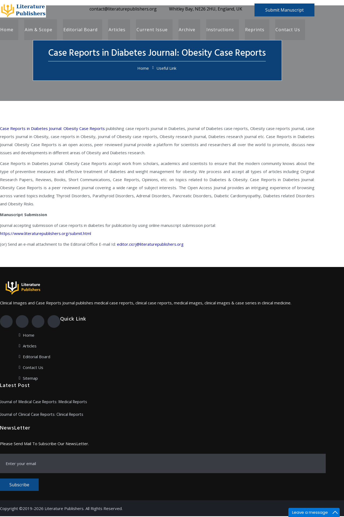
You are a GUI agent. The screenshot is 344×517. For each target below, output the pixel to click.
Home (6, 30)
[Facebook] (6, 322)
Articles (115, 30)
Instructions (218, 30)
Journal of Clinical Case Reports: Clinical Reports (41, 415)
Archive (185, 30)
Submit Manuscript (284, 10)
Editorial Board (79, 30)
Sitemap (30, 379)
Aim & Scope (38, 30)
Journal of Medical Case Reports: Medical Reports (43, 403)
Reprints (252, 30)
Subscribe (19, 485)
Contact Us (285, 30)
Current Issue (150, 30)
